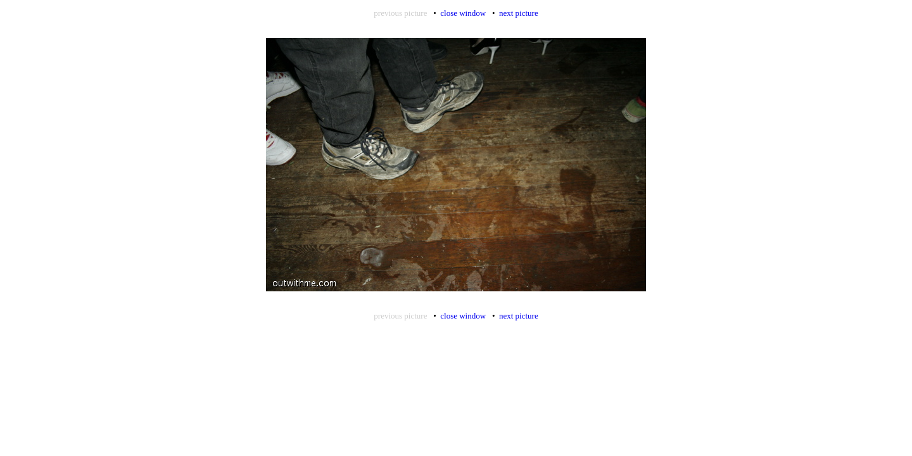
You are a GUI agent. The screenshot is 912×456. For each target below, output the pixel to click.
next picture (518, 13)
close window (463, 13)
